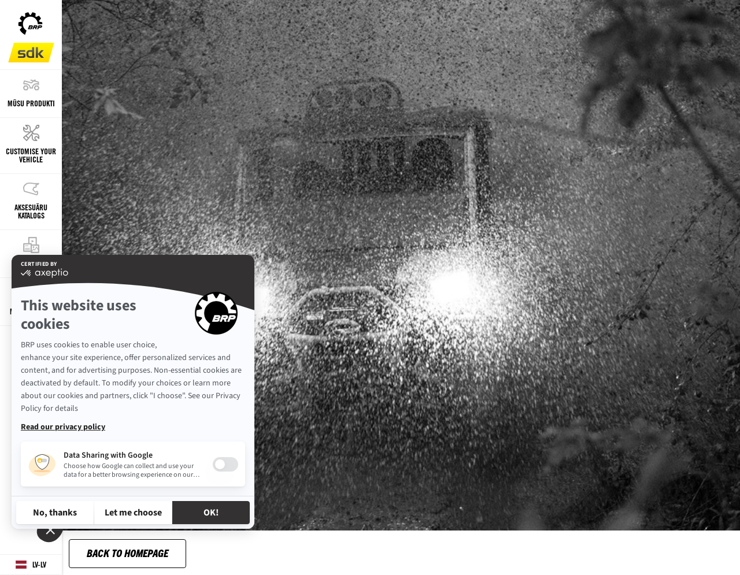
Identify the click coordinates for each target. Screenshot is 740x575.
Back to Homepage (127, 552)
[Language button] (31, 565)
